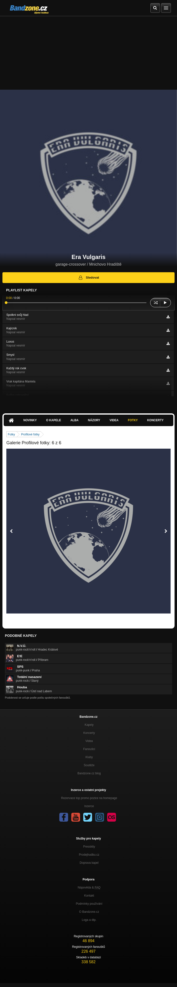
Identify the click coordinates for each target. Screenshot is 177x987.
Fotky (133, 420)
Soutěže (89, 765)
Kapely (89, 725)
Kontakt (89, 895)
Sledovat (88, 277)
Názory (94, 420)
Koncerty (155, 420)
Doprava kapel (89, 862)
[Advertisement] (88, 53)
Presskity (89, 846)
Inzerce (89, 806)
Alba (74, 420)
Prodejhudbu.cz (89, 854)
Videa (114, 420)
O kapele (53, 420)
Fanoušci (89, 749)
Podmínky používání (89, 903)
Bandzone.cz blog (89, 773)
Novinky (30, 420)
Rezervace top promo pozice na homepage (89, 798)
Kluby (89, 757)
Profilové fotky (30, 434)
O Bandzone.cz (89, 911)
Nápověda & (89, 887)
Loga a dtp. (89, 920)
